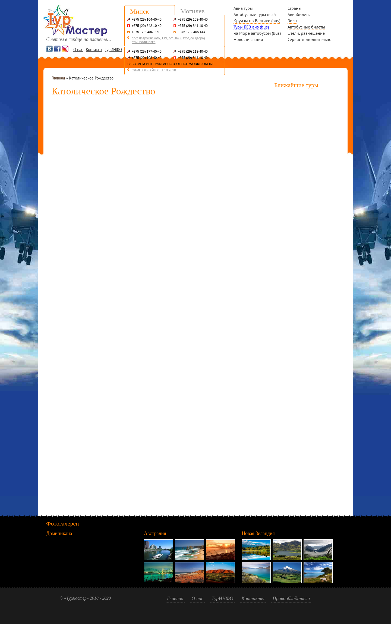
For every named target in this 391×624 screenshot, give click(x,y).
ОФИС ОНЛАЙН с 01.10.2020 (154, 70)
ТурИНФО (113, 49)
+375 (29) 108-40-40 (147, 58)
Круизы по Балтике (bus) (257, 20)
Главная (58, 78)
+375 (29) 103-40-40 (193, 19)
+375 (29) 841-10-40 (193, 26)
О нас (78, 49)
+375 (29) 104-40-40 (147, 19)
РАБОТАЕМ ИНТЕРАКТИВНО (149, 64)
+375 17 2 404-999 (145, 32)
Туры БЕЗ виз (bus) (251, 27)
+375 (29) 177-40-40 (147, 51)
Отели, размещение (306, 33)
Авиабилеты (299, 14)
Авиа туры (243, 8)
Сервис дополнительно (310, 39)
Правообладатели (291, 598)
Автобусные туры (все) (255, 14)
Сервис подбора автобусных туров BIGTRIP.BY (160, 300)
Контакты (94, 49)
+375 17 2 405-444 (191, 32)
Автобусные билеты (306, 27)
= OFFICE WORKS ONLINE (194, 64)
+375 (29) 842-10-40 (147, 26)
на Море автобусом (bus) (257, 33)
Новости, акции (248, 39)
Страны (294, 8)
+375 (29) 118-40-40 (193, 51)
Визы (292, 20)
